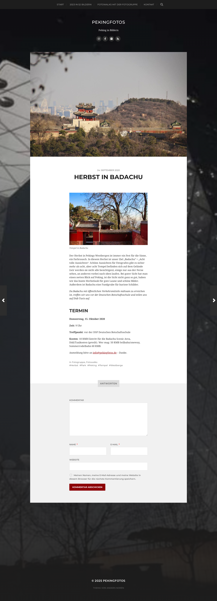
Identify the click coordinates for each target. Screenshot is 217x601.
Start (60, 4)
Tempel (104, 365)
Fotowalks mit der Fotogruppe (117, 4)
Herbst (74, 365)
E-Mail (115, 444)
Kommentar (76, 400)
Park (83, 365)
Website (74, 459)
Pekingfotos (108, 22)
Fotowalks (91, 362)
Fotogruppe (78, 362)
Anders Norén (115, 588)
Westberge (117, 365)
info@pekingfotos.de (105, 352)
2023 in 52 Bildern (80, 4)
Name (73, 444)
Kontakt (149, 4)
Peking (93, 365)
